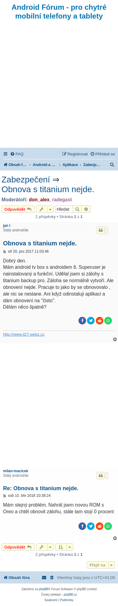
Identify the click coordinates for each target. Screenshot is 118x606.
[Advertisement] (59, 86)
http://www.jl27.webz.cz (23, 334)
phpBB (43, 589)
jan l (6, 225)
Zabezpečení (26, 179)
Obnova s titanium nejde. (48, 189)
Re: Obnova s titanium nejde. (40, 488)
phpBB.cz (70, 594)
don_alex (39, 199)
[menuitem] (16, 154)
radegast (62, 199)
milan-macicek (15, 471)
